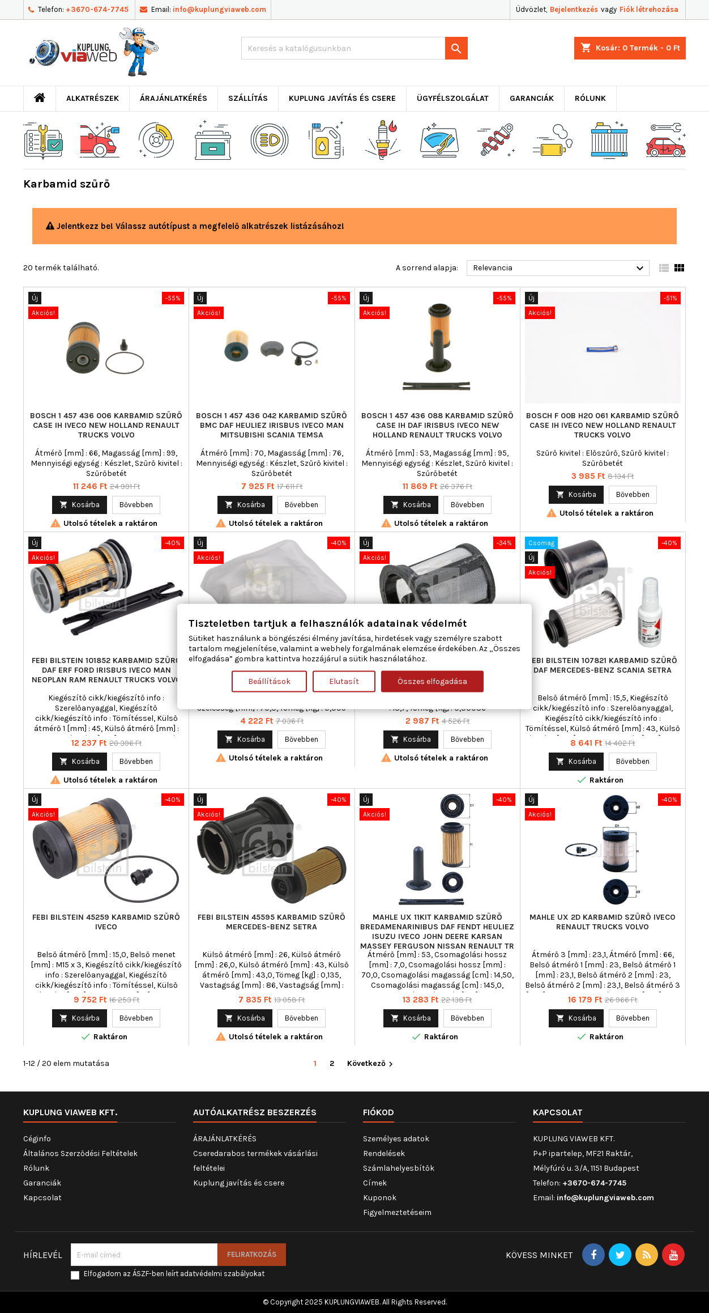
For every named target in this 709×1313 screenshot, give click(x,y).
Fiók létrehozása (649, 9)
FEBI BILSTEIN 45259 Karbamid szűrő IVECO (106, 922)
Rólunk (590, 98)
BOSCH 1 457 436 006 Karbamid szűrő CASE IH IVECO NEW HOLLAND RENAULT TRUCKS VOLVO (106, 425)
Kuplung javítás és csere (342, 98)
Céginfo (37, 1139)
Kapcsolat (42, 1197)
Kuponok (379, 1197)
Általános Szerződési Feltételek (80, 1153)
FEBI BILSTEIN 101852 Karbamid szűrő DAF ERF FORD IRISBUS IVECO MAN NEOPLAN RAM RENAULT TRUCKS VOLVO (106, 670)
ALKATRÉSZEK (92, 98)
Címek (375, 1183)
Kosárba (79, 504)
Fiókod (378, 1112)
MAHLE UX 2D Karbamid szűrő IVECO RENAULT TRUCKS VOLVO (602, 922)
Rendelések (384, 1153)
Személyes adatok (396, 1139)
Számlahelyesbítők (398, 1168)
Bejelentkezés (574, 9)
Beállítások (269, 681)
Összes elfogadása (432, 681)
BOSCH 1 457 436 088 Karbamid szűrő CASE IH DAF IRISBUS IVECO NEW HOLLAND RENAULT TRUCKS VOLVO (437, 425)
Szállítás (248, 98)
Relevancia (560, 268)
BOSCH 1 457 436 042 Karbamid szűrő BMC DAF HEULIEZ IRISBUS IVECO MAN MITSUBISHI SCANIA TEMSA (271, 425)
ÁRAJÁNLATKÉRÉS (173, 98)
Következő (371, 1064)
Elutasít (344, 681)
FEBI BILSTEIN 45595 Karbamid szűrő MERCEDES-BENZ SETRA (271, 922)
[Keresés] (354, 48)
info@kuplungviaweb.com (219, 9)
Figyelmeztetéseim (397, 1212)
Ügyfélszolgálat (453, 98)
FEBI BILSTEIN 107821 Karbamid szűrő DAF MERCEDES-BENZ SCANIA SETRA (602, 665)
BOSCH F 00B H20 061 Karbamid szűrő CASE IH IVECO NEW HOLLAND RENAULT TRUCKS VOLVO (602, 425)
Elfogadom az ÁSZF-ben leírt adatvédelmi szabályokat (174, 1273)
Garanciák (532, 98)
